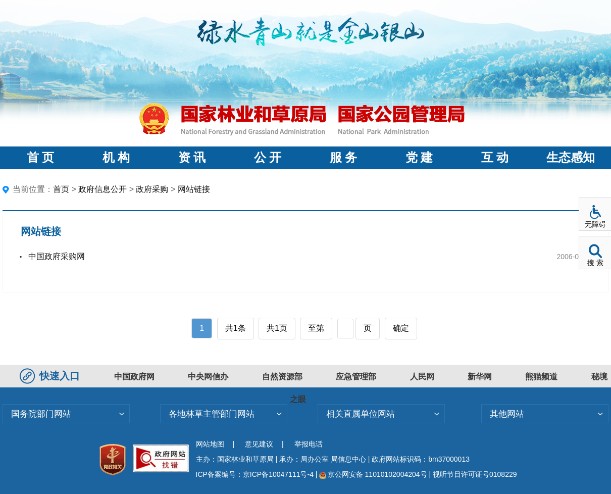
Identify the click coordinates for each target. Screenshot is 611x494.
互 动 (494, 157)
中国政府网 (134, 376)
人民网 (422, 376)
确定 (401, 328)
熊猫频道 (541, 376)
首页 (61, 189)
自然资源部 (282, 376)
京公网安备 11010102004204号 (373, 474)
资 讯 (192, 157)
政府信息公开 (102, 189)
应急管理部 (356, 376)
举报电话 (308, 444)
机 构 (116, 157)
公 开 (267, 157)
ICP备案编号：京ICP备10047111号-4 (256, 474)
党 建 (419, 157)
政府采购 (152, 189)
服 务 (343, 157)
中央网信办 (208, 376)
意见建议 (259, 444)
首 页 (40, 157)
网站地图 (210, 444)
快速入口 (51, 375)
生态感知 (570, 157)
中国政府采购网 (56, 256)
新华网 (480, 376)
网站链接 (194, 189)
